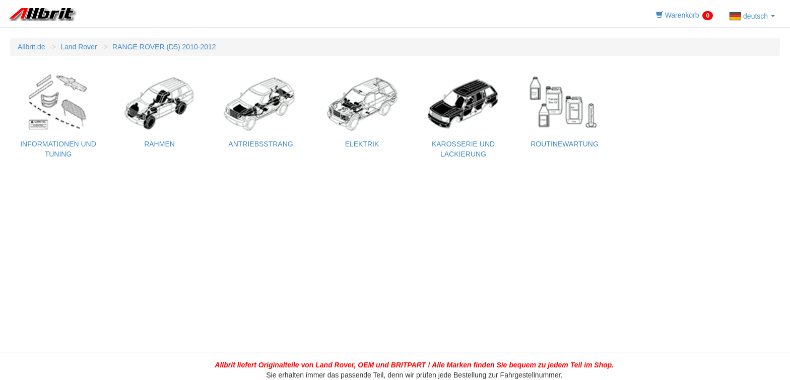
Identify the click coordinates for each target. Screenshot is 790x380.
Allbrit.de (31, 47)
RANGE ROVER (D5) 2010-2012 (164, 47)
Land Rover (78, 47)
